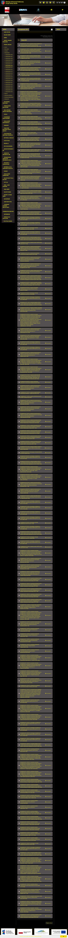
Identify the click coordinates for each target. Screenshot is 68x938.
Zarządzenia (7, 52)
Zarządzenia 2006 (9, 54)
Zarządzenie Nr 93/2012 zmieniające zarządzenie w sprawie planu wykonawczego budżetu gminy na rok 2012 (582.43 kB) (30, 518)
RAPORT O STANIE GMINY (7, 195)
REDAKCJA (6, 143)
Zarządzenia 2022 (9, 84)
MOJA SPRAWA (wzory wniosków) (7, 111)
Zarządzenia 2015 (9, 71)
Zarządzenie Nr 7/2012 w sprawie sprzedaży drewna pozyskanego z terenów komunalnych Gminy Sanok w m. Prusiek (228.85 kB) (30, 79)
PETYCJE (5, 182)
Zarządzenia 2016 (9, 73)
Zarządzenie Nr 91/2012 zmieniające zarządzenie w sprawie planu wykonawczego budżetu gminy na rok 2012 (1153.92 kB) (30, 502)
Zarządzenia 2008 (9, 58)
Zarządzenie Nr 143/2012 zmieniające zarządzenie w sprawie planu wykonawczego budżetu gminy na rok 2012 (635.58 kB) (30, 729)
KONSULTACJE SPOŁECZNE (6, 218)
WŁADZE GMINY (7, 34)
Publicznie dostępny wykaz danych (7, 129)
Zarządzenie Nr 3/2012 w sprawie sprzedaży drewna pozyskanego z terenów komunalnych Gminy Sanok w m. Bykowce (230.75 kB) (30, 57)
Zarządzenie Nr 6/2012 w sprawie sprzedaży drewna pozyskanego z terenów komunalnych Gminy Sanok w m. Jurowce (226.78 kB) (30, 74)
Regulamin (6, 49)
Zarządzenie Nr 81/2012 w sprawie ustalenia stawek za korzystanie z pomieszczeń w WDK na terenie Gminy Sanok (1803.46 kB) (30, 448)
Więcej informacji (37, 936)
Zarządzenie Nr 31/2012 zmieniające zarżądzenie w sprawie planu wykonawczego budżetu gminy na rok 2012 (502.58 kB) (30, 224)
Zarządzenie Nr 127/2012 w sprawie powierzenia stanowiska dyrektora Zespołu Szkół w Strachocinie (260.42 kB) (29, 651)
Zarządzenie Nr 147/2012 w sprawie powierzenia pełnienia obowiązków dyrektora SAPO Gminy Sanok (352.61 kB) (29, 750)
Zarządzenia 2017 (9, 75)
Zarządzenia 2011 (9, 63)
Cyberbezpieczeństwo (8, 211)
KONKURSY (6, 125)
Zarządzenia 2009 (9, 60)
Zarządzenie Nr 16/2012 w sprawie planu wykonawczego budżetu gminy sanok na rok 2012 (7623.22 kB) (28, 134)
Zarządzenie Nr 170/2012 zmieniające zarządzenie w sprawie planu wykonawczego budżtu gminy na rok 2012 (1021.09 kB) (30, 848)
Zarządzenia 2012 (9, 65)
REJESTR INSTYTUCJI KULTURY (8, 179)
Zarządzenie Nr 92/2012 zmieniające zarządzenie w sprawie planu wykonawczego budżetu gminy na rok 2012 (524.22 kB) (30, 513)
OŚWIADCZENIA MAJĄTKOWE (7, 106)
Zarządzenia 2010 (9, 62)
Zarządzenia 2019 (9, 78)
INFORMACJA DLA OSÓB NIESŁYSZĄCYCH (8, 168)
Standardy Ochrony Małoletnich (6, 206)
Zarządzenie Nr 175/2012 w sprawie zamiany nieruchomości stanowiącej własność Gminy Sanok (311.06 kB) (30, 885)
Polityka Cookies (7, 221)
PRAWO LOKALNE (7, 44)
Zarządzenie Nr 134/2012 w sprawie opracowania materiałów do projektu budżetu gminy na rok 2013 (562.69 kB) (29, 701)
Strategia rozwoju (8, 95)
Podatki (6, 93)
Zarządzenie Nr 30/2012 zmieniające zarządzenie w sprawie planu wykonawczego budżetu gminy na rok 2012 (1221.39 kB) (30, 218)
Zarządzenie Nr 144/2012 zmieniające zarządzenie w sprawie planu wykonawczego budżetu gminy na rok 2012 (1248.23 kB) (30, 734)
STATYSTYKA (6, 140)
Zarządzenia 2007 (9, 56)
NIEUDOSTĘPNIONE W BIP (8, 149)
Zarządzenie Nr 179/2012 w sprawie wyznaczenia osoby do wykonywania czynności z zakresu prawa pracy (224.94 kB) (31, 897)
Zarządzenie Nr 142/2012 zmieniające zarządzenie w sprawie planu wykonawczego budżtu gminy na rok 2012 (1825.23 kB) (30, 723)
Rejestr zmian (7, 192)
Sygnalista (6, 99)
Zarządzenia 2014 (9, 69)
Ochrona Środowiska (8, 97)
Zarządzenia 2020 (9, 80)
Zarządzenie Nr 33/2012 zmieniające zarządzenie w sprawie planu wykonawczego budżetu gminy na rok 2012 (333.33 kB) (30, 233)
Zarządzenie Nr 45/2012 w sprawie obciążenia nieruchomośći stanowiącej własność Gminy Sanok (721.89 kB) (29, 289)
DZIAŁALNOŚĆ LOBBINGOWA (6, 174)
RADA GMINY (6, 189)
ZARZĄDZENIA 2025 (9, 89)
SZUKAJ (5, 114)
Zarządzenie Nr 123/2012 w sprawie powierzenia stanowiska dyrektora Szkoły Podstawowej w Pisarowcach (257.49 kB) (29, 630)
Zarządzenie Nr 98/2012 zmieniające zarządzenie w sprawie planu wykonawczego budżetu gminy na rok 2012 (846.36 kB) (30, 542)
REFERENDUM (6, 214)
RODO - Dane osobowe (6, 186)
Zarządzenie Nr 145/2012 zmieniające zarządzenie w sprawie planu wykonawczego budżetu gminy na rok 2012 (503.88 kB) (30, 739)
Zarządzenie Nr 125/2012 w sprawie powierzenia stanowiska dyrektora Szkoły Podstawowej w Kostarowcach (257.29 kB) (29, 640)
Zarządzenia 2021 (9, 82)
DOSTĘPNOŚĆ (6, 199)
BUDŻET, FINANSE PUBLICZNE (7, 41)
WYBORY (5, 171)
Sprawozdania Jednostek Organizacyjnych (7, 159)
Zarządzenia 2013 (9, 67)
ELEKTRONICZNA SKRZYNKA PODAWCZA (8, 134)
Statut (5, 47)
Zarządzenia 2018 (9, 76)
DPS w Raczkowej (7, 146)
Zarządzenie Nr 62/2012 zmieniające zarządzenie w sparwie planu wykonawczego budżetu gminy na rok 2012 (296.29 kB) (30, 343)
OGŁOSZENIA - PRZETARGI (6, 102)
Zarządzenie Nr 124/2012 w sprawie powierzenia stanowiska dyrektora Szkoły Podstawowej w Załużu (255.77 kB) (29, 635)
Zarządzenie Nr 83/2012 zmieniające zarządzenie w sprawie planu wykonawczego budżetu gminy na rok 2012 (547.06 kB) (30, 457)
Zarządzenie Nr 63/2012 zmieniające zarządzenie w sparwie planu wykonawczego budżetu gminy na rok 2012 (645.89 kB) (30, 348)
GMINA (5, 37)
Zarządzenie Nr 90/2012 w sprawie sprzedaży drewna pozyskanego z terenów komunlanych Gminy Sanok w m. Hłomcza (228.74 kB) (30, 497)
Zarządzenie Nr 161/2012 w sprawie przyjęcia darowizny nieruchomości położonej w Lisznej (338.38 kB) (29, 802)
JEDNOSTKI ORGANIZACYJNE (6, 154)
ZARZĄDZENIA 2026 (9, 91)
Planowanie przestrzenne (6, 118)
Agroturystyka (7, 201)
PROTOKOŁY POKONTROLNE (6, 163)
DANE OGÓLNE (6, 32)
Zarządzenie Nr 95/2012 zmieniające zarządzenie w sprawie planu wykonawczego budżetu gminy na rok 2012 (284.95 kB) (30, 527)
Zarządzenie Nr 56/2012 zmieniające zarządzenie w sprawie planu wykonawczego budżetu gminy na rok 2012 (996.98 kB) (30, 298)
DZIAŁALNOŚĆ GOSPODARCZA (6, 122)
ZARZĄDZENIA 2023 (9, 86)
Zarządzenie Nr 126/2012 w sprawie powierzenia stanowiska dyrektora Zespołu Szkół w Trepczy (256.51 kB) (29, 646)
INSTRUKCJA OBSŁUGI (8, 137)
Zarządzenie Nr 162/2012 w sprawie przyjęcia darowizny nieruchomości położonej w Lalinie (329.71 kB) (29, 807)
